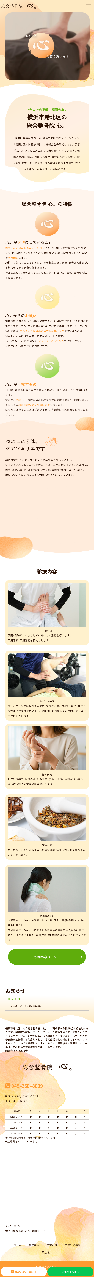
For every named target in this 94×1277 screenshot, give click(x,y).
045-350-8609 (23, 1271)
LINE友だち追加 (70, 1271)
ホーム (17, 1240)
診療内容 (52, 1240)
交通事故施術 (73, 1240)
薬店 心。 (47, 1247)
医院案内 (34, 1240)
